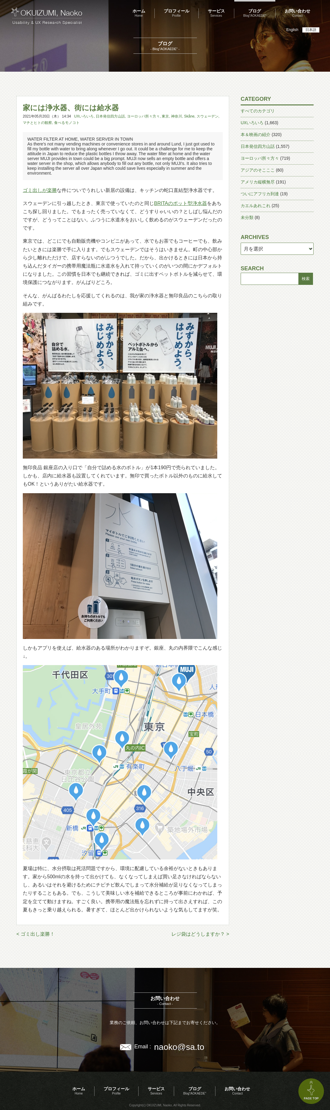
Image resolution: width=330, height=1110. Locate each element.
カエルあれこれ (255, 205)
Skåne (189, 116)
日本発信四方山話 (110, 116)
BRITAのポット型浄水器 (180, 203)
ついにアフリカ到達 (260, 193)
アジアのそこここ (258, 170)
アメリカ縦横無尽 (258, 181)
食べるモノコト (67, 123)
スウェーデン (207, 116)
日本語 (310, 30)
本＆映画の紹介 (255, 134)
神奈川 (176, 116)
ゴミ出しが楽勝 (40, 190)
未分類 (247, 217)
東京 (165, 116)
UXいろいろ (84, 116)
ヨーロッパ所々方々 (143, 116)
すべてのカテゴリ (258, 110)
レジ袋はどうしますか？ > (200, 934)
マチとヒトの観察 (37, 123)
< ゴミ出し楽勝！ (35, 934)
